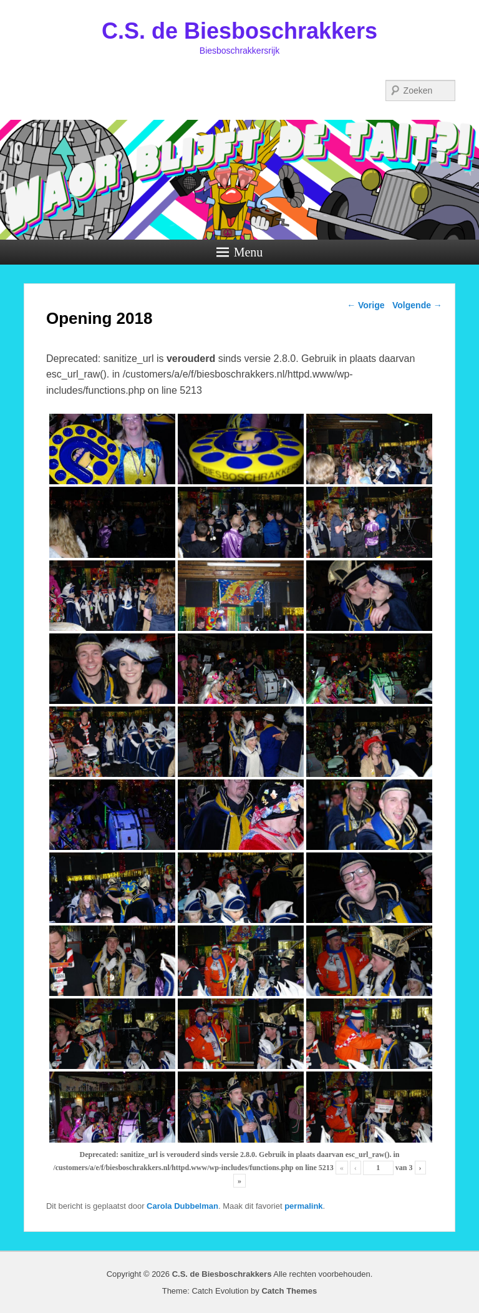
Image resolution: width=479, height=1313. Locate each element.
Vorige (365, 305)
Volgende (417, 305)
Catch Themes (289, 1291)
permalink (303, 1206)
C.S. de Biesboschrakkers (239, 31)
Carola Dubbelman (182, 1206)
